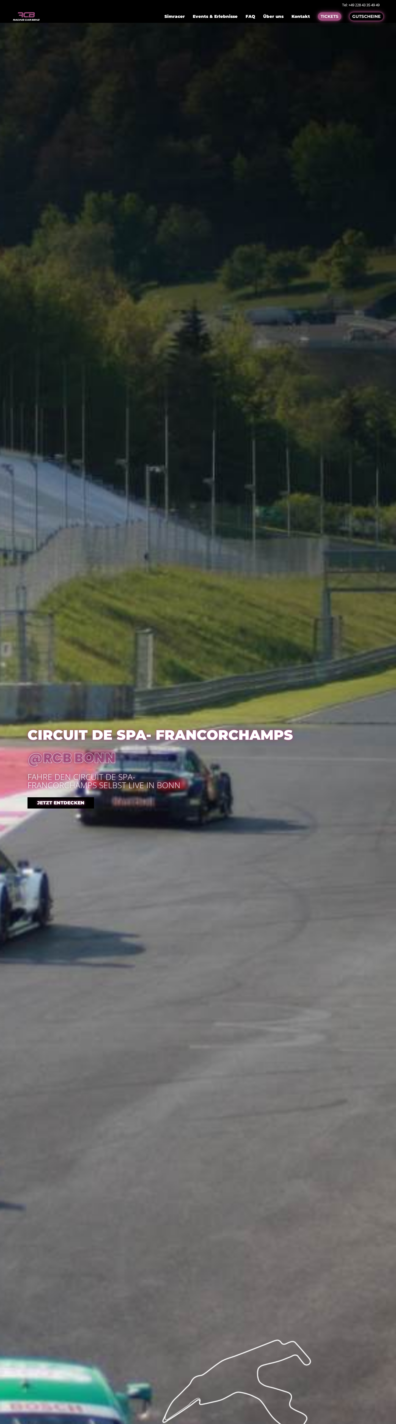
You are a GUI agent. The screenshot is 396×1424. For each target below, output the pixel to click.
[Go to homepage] (26, 16)
